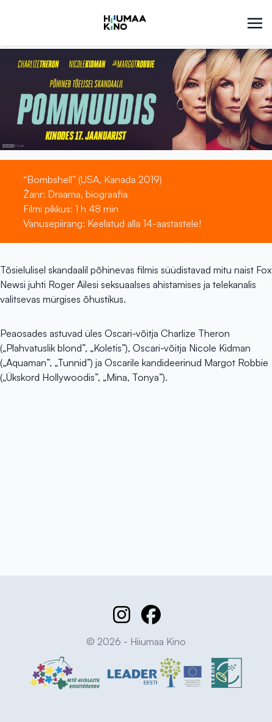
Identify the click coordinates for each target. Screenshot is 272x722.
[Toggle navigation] (255, 22)
